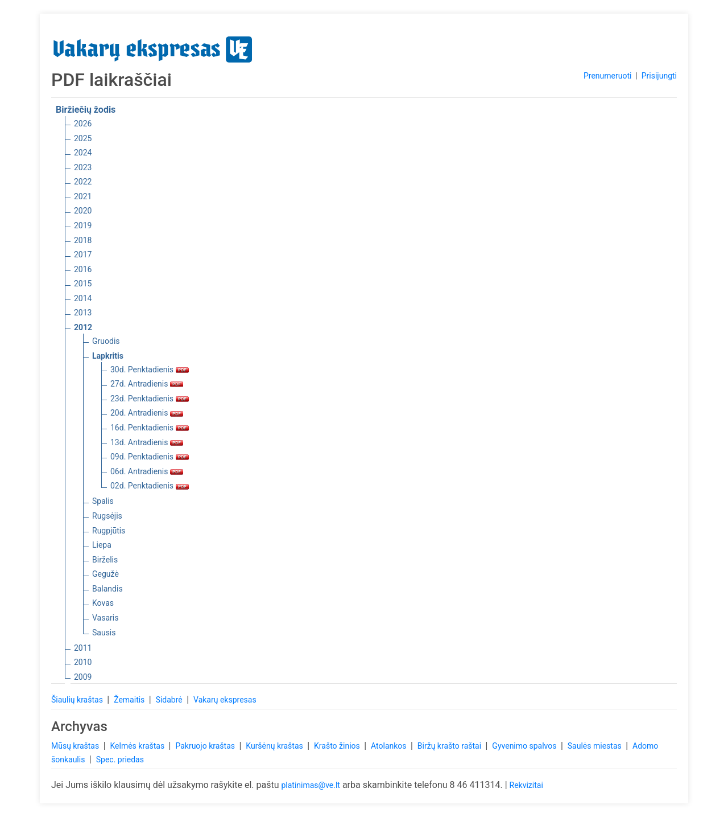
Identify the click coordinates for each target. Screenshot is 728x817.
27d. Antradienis (146, 383)
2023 (83, 167)
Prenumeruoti (607, 75)
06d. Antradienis (146, 471)
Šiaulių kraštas (78, 699)
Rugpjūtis (108, 530)
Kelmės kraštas (138, 745)
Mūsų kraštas (76, 745)
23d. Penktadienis (149, 398)
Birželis (105, 559)
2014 (83, 298)
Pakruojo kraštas (206, 745)
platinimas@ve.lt (310, 785)
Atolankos (389, 745)
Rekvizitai (526, 785)
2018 (83, 240)
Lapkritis (107, 355)
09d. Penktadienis (149, 456)
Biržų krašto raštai (450, 745)
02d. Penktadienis (149, 485)
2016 (83, 269)
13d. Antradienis (146, 442)
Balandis (107, 588)
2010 (83, 662)
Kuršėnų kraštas (275, 745)
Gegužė (105, 573)
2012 (83, 327)
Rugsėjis (107, 515)
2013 (83, 312)
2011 (83, 647)
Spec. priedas (120, 759)
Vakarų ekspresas (225, 699)
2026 (83, 123)
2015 (83, 283)
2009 (83, 676)
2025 (83, 138)
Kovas (103, 602)
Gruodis (106, 341)
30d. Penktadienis (149, 369)
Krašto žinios (338, 745)
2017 (83, 254)
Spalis (103, 501)
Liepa (101, 544)
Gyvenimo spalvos (525, 745)
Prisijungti (659, 75)
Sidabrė (170, 699)
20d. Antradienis (146, 412)
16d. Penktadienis (149, 427)
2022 (83, 181)
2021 (83, 196)
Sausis (104, 632)
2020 (83, 210)
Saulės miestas (595, 745)
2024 (83, 152)
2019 (83, 225)
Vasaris (105, 617)
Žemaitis (130, 699)
